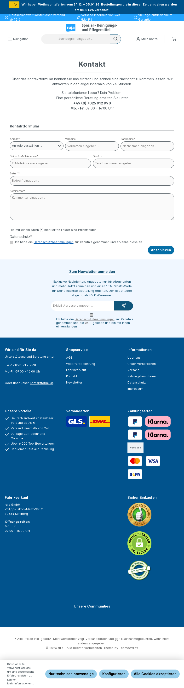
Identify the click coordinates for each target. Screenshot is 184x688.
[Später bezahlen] (135, 434)
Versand (133, 370)
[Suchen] (115, 39)
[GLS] (76, 421)
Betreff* (15, 173)
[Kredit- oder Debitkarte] (144, 461)
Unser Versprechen (141, 364)
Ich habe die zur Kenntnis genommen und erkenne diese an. (79, 242)
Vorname (70, 139)
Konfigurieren (114, 674)
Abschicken (161, 250)
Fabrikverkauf (76, 370)
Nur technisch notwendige (71, 674)
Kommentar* (17, 191)
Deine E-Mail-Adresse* (24, 156)
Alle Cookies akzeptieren (155, 674)
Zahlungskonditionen (142, 376)
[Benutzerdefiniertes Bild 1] (139, 515)
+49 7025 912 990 (20, 365)
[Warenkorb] (174, 39)
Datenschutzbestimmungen (54, 242)
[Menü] (18, 39)
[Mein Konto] (147, 39)
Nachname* (128, 139)
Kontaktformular (41, 383)
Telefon (97, 156)
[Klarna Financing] (158, 434)
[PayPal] (135, 421)
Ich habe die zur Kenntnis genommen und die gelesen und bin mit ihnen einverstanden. (94, 322)
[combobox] (75, 39)
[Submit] (123, 306)
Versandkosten (97, 639)
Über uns (134, 357)
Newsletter (74, 382)
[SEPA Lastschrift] (135, 474)
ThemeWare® (128, 648)
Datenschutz (136, 382)
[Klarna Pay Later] (158, 421)
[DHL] (99, 421)
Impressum (135, 388)
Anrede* (15, 139)
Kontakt (71, 376)
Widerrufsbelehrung (80, 364)
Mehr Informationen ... (20, 683)
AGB (88, 323)
